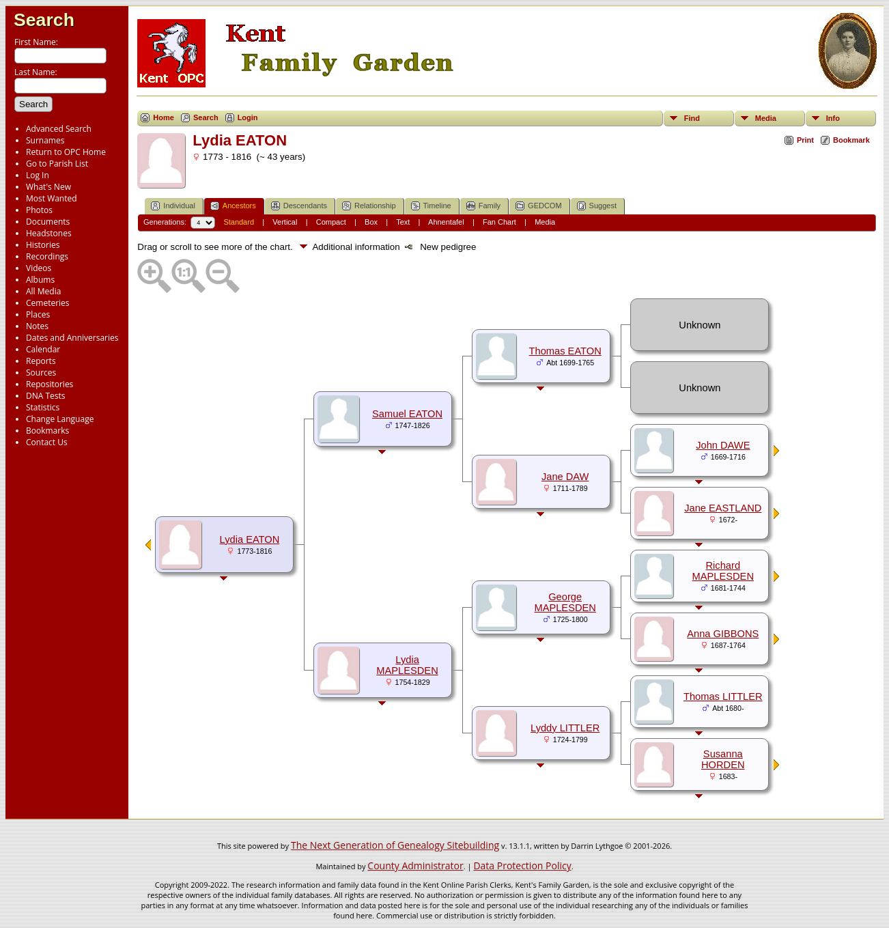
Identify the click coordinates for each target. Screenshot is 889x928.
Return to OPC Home (66, 152)
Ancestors (233, 206)
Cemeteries (48, 303)
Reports (41, 361)
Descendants (299, 206)
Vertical (284, 222)
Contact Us (47, 442)
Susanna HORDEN (723, 759)
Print (805, 140)
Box (371, 222)
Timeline (431, 206)
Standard (238, 222)
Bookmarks (47, 430)
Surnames (45, 140)
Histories (42, 245)
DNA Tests (46, 396)
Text (403, 222)
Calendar (43, 349)
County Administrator (415, 865)
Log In (37, 175)
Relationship (369, 206)
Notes (37, 326)
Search (44, 20)
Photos (39, 210)
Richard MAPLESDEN (723, 571)
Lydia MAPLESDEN (407, 665)
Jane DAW (565, 476)
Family (483, 206)
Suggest (597, 206)
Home (163, 117)
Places (38, 314)
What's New (48, 187)
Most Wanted (51, 198)
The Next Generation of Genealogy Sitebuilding (395, 845)
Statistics (42, 407)
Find (692, 118)
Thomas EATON (565, 351)
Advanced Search (58, 129)
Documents (48, 221)
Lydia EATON (250, 539)
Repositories (49, 384)
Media (765, 118)
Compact (331, 222)
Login (248, 117)
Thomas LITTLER (723, 696)
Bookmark (851, 140)
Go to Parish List (57, 163)
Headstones (49, 233)
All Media (43, 291)
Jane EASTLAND (722, 508)
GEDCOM (539, 206)
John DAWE (723, 445)
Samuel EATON (407, 413)
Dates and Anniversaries (72, 337)
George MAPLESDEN (564, 602)
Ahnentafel (446, 222)
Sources (41, 372)
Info (833, 118)
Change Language (60, 419)
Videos (38, 268)
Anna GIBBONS (723, 633)
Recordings (47, 256)
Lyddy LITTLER (565, 727)
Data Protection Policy (522, 865)
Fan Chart (499, 222)
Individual (173, 206)
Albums (40, 279)
